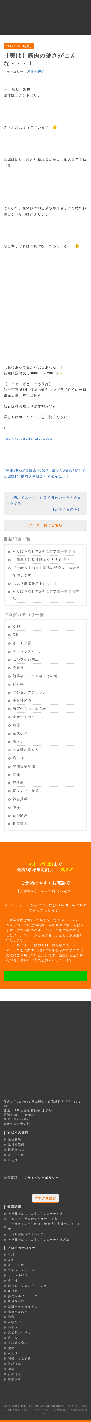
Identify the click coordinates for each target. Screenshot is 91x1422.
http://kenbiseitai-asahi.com (28, 438)
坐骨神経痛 (16, 1144)
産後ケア (20, 733)
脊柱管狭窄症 (24, 766)
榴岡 (23, 476)
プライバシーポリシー (41, 1178)
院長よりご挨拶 (26, 791)
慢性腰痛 (14, 1139)
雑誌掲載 (20, 799)
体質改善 (37, 476)
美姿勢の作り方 (26, 750)
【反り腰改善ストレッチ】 (35, 583)
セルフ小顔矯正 (26, 659)
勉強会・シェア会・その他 (35, 676)
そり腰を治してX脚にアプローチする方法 (46, 595)
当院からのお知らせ (30, 709)
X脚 (16, 635)
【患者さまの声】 (66, 509)
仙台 (68, 470)
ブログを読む (45, 1198)
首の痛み (20, 815)
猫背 (16, 725)
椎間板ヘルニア (19, 1149)
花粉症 (18, 782)
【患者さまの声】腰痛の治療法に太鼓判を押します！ (46, 571)
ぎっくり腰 (22, 643)
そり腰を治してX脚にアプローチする (44, 551)
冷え (45, 470)
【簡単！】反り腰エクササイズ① (41, 560)
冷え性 (18, 668)
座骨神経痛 (36, 71)
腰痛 (8, 470)
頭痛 (16, 807)
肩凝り (56, 470)
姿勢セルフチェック (30, 692)
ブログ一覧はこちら (46, 525)
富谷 (78, 470)
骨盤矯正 (31, 470)
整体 (18, 470)
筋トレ (18, 741)
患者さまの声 (24, 717)
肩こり (18, 758)
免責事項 (11, 1178)
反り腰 (18, 684)
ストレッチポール (28, 651)
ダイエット (58, 476)
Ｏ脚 (16, 626)
